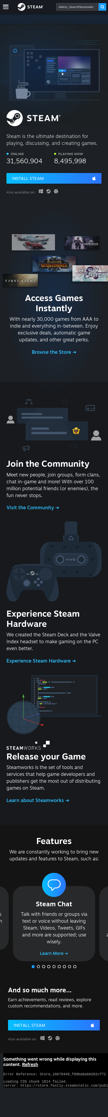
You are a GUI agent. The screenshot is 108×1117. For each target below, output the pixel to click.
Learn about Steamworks (35, 800)
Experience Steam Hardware (39, 661)
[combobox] (77, 7)
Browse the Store (52, 352)
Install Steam (28, 178)
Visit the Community (30, 507)
